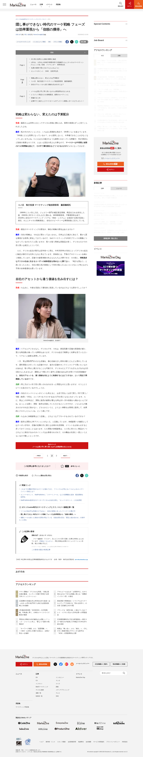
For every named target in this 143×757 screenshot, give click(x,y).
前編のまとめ (35, 98)
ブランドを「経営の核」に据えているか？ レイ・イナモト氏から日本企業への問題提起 (72, 612)
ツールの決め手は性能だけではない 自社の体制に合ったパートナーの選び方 (48, 511)
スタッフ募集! (61, 742)
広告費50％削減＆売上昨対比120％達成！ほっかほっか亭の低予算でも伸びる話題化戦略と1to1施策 (34, 603)
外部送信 (124, 742)
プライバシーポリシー (113, 742)
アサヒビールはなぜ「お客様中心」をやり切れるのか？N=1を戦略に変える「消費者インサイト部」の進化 (72, 594)
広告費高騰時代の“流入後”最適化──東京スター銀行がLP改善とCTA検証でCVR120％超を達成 (72, 621)
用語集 (58, 4)
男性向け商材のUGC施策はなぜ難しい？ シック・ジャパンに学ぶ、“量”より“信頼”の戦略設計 (34, 621)
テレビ (58, 694)
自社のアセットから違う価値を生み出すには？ (47, 84)
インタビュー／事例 (39, 42)
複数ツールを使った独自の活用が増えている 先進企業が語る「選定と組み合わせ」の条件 (53, 517)
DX (37, 679)
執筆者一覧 (39, 697)
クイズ (58, 685)
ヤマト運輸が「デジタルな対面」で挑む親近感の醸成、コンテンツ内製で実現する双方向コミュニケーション (34, 594)
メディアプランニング (62, 691)
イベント (49, 5)
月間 (119, 55)
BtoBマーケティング (42, 688)
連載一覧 (38, 694)
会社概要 (88, 742)
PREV (38, 456)
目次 (68, 52)
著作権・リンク (50, 742)
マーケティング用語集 (22, 708)
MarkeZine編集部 (39, 34)
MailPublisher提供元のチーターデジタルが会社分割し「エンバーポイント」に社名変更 (51, 500)
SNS (57, 697)
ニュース (33, 4)
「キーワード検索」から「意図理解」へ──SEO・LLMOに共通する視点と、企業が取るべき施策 (34, 631)
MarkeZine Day (80, 679)
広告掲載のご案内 (101, 665)
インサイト (39, 685)
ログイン (110, 169)
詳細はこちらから (45, 541)
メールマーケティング (23, 42)
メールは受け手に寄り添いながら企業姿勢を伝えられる (50, 91)
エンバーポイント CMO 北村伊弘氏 (44, 71)
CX (37, 682)
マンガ (58, 682)
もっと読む (23, 520)
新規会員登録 (110, 164)
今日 (102, 55)
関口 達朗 (27, 34)
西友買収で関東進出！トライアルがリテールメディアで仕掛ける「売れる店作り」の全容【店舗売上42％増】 (72, 603)
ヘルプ (41, 742)
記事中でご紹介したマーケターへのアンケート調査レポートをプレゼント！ (57, 101)
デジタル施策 (40, 691)
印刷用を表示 (22, 475)
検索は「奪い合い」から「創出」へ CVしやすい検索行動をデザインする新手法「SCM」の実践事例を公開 (72, 631)
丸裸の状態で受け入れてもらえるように (45, 68)
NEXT (66, 456)
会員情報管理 (72, 742)
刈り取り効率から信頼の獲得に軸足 (43, 59)
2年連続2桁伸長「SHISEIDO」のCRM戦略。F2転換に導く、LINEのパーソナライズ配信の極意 (34, 612)
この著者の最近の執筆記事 (41, 550)
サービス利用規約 (98, 742)
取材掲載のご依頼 (119, 665)
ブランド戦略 (58, 42)
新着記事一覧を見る (111, 238)
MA (49, 42)
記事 (41, 5)
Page (22, 65)
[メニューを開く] (4, 4)
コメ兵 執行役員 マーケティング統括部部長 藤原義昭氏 (51, 81)
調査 (57, 688)
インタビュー (60, 679)
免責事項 (81, 742)
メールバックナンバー (110, 158)
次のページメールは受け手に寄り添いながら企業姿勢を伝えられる (52, 446)
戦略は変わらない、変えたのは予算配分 (45, 78)
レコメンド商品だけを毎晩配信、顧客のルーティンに (50, 94)
